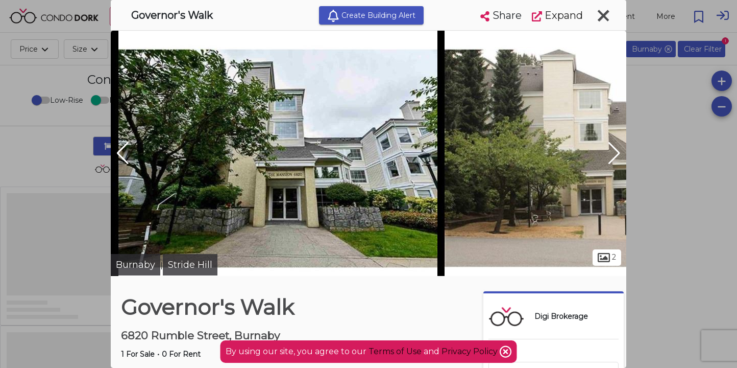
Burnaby (135, 264)
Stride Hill (190, 264)
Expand (557, 15)
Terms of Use (395, 351)
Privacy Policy (470, 351)
